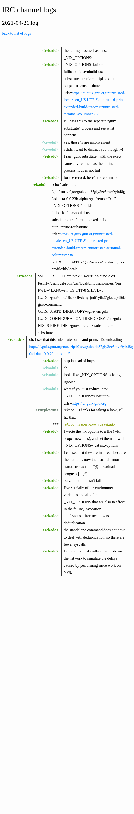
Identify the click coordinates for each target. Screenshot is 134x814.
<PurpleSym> (47, 410)
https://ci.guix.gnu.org (89, 403)
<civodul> (50, 142)
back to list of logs (16, 33)
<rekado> (50, 50)
